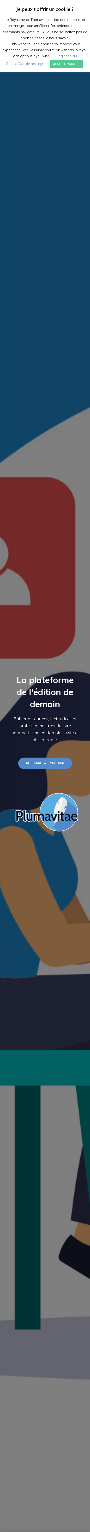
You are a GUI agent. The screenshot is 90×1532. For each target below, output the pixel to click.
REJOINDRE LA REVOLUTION (45, 763)
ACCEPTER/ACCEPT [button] (66, 64)
